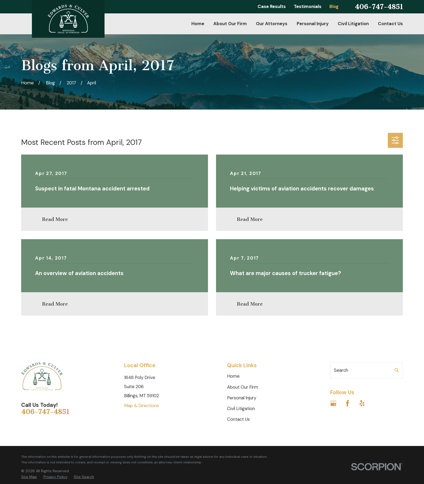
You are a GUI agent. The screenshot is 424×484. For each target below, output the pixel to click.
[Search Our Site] (397, 370)
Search (341, 370)
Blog (334, 6)
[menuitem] (29, 477)
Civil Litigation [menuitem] (353, 24)
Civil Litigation (241, 408)
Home (233, 376)
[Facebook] (347, 403)
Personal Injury (241, 398)
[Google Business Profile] (333, 403)
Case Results (272, 6)
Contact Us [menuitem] (390, 24)
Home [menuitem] (197, 24)
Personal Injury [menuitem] (313, 24)
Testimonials (307, 6)
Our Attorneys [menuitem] (271, 24)
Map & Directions (141, 405)
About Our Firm (242, 387)
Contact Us (238, 419)
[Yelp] (362, 403)
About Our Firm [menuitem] (230, 24)
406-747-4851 (379, 7)
